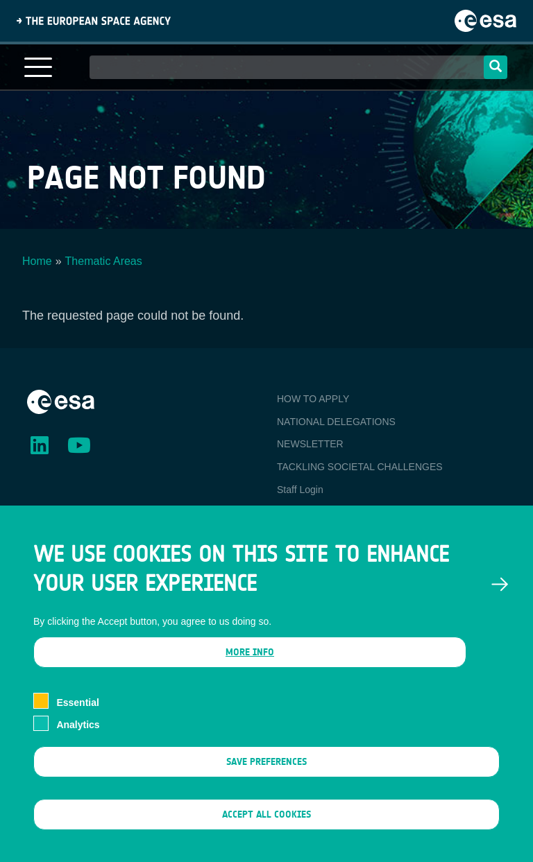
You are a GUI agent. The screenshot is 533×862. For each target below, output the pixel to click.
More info (250, 678)
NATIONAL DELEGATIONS (336, 421)
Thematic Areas (103, 261)
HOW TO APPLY (313, 398)
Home (37, 261)
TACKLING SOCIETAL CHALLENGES (360, 466)
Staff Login (300, 489)
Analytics (77, 751)
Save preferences (266, 788)
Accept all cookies (266, 841)
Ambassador (304, 512)
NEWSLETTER (310, 443)
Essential (77, 728)
